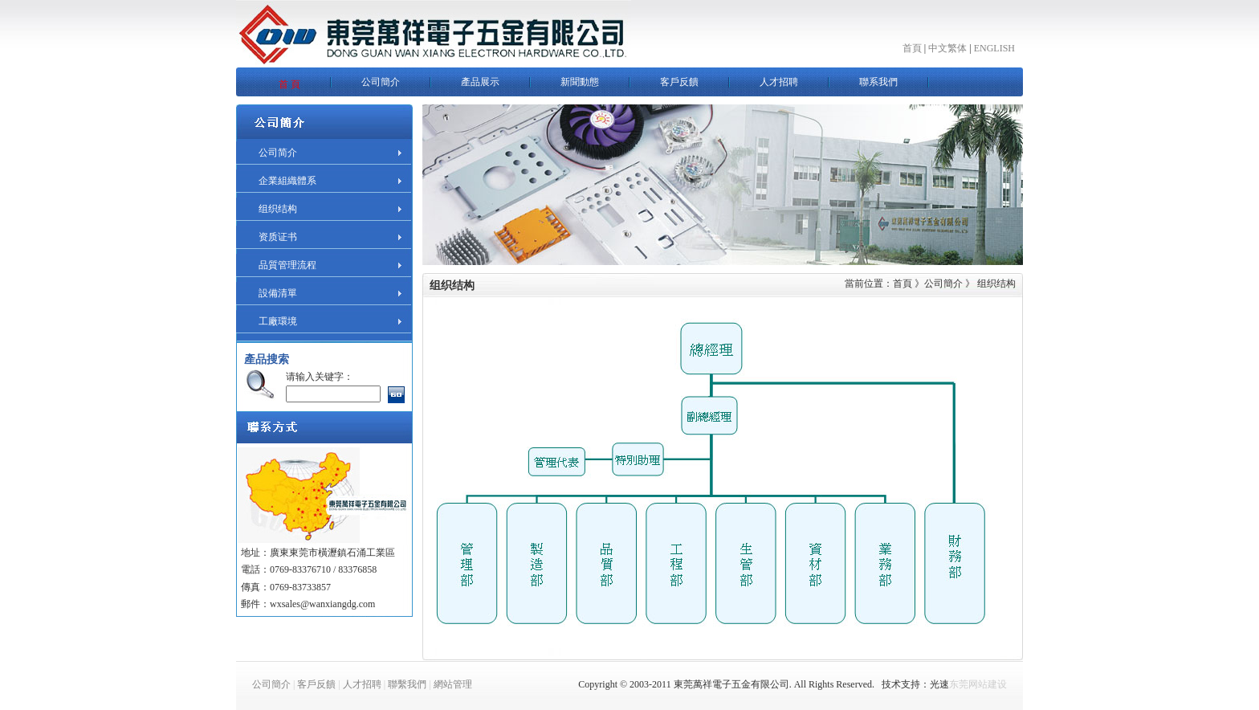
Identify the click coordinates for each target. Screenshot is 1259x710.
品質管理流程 (287, 265)
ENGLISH (994, 48)
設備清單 (278, 293)
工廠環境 (278, 321)
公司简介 (278, 152)
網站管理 (453, 684)
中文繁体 (947, 48)
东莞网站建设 (978, 684)
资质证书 (278, 237)
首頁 (912, 48)
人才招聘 (362, 684)
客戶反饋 (316, 684)
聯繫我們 (407, 684)
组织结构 (278, 208)
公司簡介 (271, 684)
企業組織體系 (287, 180)
